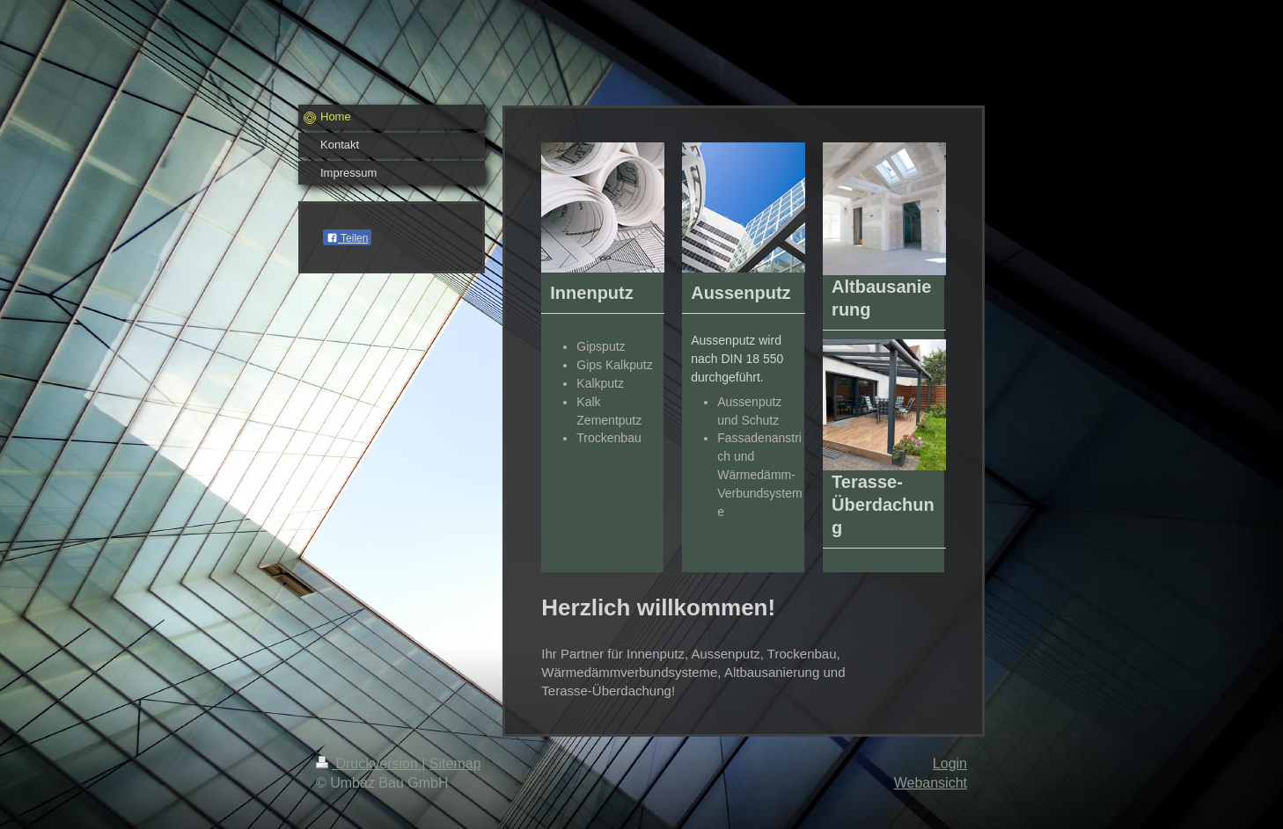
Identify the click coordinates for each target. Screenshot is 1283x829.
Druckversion (369, 763)
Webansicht (930, 782)
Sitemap (455, 763)
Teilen (347, 238)
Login (950, 763)
